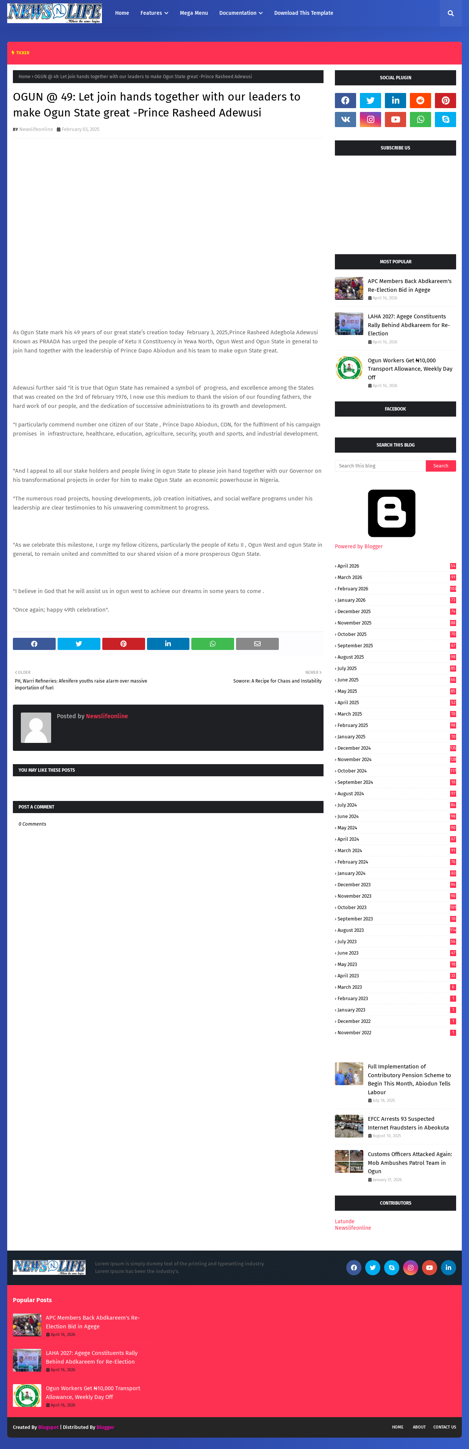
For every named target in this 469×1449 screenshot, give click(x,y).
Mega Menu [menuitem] (194, 13)
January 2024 (397, 873)
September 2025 (397, 645)
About (419, 1427)
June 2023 (397, 953)
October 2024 (397, 771)
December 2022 (397, 1021)
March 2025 (397, 714)
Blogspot (48, 1427)
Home (25, 76)
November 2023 (397, 896)
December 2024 (397, 748)
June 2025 (397, 680)
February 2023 (397, 998)
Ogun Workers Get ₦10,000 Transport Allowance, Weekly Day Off (410, 369)
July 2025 (397, 668)
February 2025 (397, 725)
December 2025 (397, 611)
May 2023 (397, 964)
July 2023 (397, 941)
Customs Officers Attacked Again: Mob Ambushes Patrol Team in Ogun (410, 1163)
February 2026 (397, 589)
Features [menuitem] (151, 13)
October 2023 (397, 907)
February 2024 (397, 862)
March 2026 (397, 577)
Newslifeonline (36, 129)
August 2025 (397, 657)
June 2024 (397, 816)
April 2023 (397, 976)
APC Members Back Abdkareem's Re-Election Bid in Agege (410, 285)
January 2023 (397, 1010)
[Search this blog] (380, 466)
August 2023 (397, 930)
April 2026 (397, 566)
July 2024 (397, 805)
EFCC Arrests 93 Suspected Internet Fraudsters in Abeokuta (408, 1123)
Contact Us (444, 1427)
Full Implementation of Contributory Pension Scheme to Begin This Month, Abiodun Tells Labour (409, 1079)
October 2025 (397, 634)
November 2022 (397, 1032)
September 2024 (397, 782)
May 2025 (397, 691)
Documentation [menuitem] (237, 13)
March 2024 (397, 850)
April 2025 (397, 702)
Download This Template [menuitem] (303, 13)
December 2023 (397, 884)
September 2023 (397, 919)
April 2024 (397, 839)
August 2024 (397, 793)
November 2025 (397, 623)
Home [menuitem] (122, 13)
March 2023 (397, 987)
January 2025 (397, 736)
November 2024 (397, 759)
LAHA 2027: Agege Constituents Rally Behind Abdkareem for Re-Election (409, 325)
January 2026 (397, 600)
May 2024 (397, 828)
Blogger (105, 1427)
